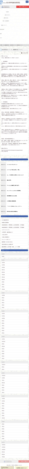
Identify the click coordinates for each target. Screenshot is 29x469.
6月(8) (3, 424)
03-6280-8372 (11, 7)
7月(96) (3, 452)
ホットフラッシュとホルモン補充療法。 (14, 190)
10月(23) (3, 445)
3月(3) (3, 301)
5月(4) (3, 326)
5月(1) (3, 347)
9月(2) (3, 316)
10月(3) (3, 263)
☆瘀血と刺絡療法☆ (6, 233)
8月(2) (3, 319)
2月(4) (3, 282)
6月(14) (3, 273)
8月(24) (3, 268)
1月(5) (3, 252)
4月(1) (3, 298)
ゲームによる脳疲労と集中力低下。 (13, 185)
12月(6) (3, 291)
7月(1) (3, 321)
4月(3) (3, 383)
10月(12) (3, 337)
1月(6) (3, 434)
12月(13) (3, 440)
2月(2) (3, 386)
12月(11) (3, 360)
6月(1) (3, 293)
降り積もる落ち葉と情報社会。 (12, 209)
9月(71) (3, 265)
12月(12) (3, 371)
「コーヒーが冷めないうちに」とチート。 (14, 206)
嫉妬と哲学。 (9, 180)
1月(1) (3, 354)
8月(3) (3, 399)
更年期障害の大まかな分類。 (12, 195)
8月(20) (3, 342)
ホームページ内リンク (6, 235)
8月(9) (3, 420)
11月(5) (3, 373)
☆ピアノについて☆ (6, 225)
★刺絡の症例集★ (5, 218)
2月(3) (3, 303)
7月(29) (3, 270)
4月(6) (3, 278)
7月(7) (3, 422)
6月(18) (3, 378)
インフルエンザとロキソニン (12, 164)
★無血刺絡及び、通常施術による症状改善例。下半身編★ (13, 223)
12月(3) (3, 258)
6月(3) (3, 324)
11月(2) (3, 335)
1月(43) (3, 414)
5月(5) (3, 427)
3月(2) (3, 280)
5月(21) (3, 275)
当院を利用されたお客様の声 (7, 240)
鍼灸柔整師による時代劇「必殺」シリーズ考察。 (11, 242)
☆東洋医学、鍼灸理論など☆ (7, 228)
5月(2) (3, 381)
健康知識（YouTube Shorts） (7, 238)
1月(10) (3, 285)
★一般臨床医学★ (5, 216)
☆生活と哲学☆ (5, 230)
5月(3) (3, 296)
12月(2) (3, 309)
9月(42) (3, 448)
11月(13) (3, 443)
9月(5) (3, 339)
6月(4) (3, 404)
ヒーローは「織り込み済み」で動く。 (14, 169)
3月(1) (3, 365)
